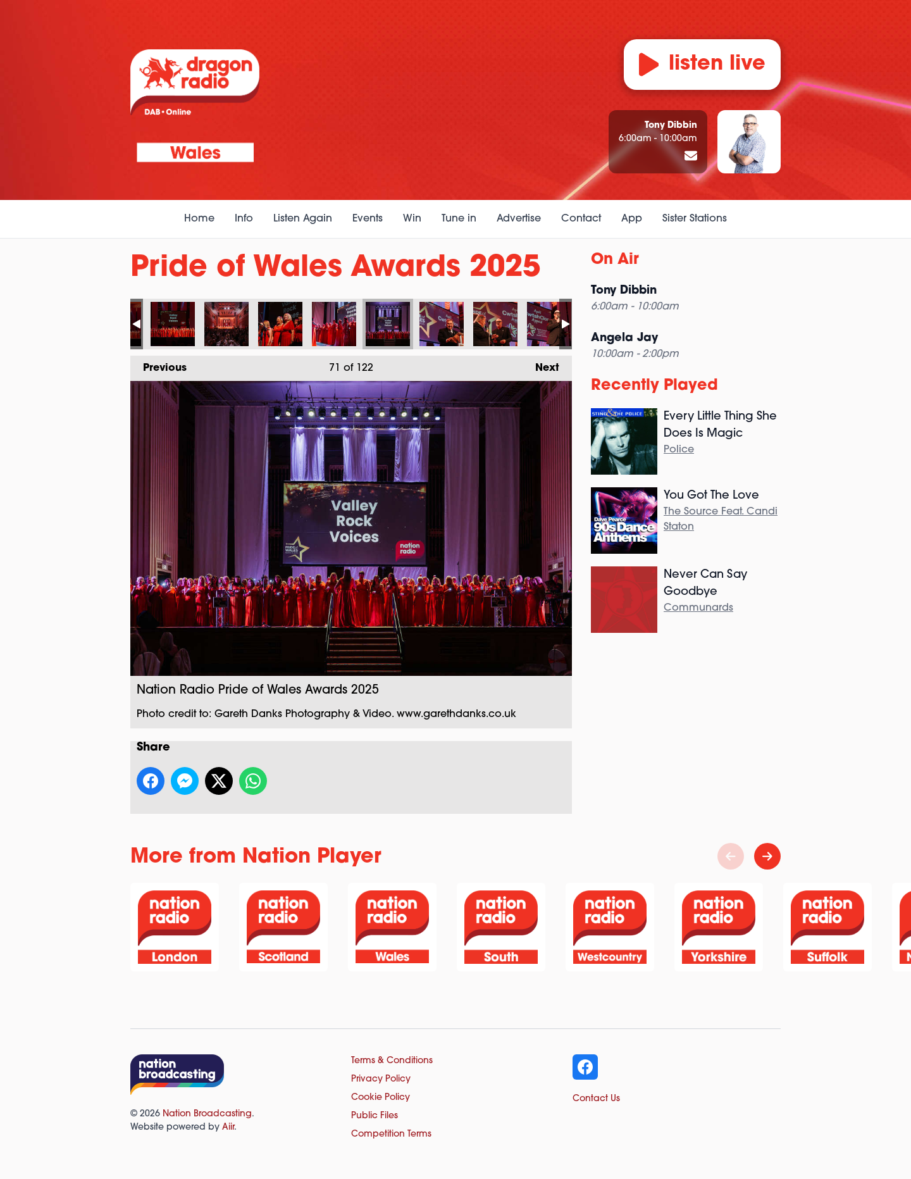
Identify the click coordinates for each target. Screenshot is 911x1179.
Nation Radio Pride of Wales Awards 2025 (173, 324)
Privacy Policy (381, 1079)
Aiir (228, 1127)
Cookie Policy (380, 1097)
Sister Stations (694, 219)
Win (412, 219)
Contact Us (596, 1099)
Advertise (519, 219)
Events (367, 219)
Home (199, 219)
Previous (158, 364)
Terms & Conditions (392, 1061)
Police (679, 450)
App (631, 219)
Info (244, 219)
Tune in (459, 219)
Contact (581, 219)
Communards (698, 608)
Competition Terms (391, 1134)
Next (541, 364)
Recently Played (654, 386)
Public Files (374, 1116)
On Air (615, 260)
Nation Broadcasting (207, 1114)
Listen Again (302, 219)
